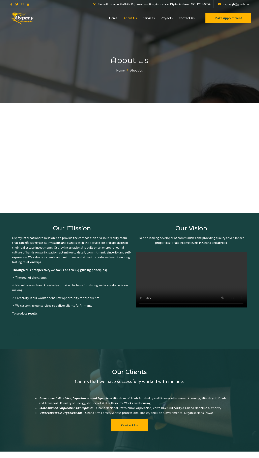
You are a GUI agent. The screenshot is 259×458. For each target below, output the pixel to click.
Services (149, 18)
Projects (167, 18)
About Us (130, 18)
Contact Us (187, 18)
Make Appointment (228, 18)
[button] (129, 425)
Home (113, 18)
